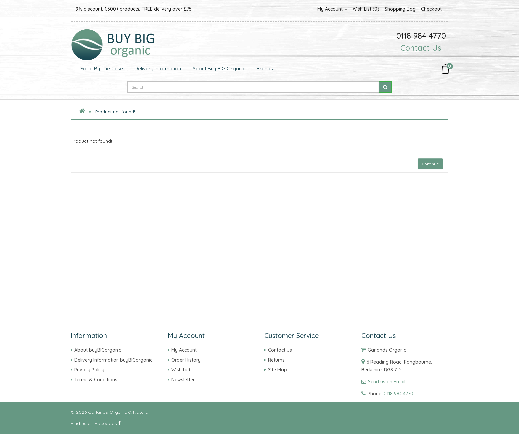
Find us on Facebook (96, 423)
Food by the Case (101, 68)
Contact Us (421, 48)
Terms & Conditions (95, 380)
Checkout (431, 9)
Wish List (180, 370)
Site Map (277, 370)
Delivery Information (157, 68)
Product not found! (115, 111)
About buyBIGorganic (97, 350)
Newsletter (183, 380)
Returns (276, 360)
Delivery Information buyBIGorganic (113, 360)
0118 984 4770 (398, 394)
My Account (332, 9)
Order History (186, 360)
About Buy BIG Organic (218, 68)
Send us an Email (386, 382)
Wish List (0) (366, 9)
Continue (430, 163)
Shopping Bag (400, 9)
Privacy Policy (89, 370)
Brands (264, 68)
